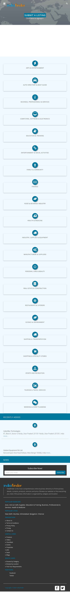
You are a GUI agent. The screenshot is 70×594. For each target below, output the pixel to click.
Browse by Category (12, 561)
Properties (9, 547)
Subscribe (60, 472)
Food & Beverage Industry (35, 204)
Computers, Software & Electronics (35, 119)
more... (5, 436)
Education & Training (35, 136)
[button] (4, 4)
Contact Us (9, 531)
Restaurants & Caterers (35, 305)
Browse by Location (12, 564)
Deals (7, 552)
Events (8, 545)
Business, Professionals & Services (35, 102)
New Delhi (9, 514)
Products (8, 537)
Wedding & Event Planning (35, 407)
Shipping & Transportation (35, 339)
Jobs (7, 550)
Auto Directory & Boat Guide (35, 85)
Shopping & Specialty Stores (35, 356)
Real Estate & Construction (35, 288)
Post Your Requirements (13, 567)
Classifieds (9, 542)
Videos (8, 540)
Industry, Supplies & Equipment (35, 237)
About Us (8, 521)
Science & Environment (35, 322)
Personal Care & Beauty (35, 271)
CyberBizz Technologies (11, 431)
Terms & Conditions (12, 523)
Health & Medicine (35, 221)
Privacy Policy (10, 526)
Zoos (7, 505)
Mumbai (16, 514)
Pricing (8, 528)
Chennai (41, 514)
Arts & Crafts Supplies (17, 505)
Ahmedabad (24, 514)
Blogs (7, 555)
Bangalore (33, 514)
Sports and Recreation (35, 373)
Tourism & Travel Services (35, 390)
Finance (35, 187)
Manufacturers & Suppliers (35, 254)
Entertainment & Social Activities (35, 153)
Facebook (12, 573)
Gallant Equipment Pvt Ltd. (13, 450)
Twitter (12, 576)
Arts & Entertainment (35, 68)
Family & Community (35, 170)
